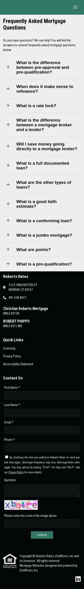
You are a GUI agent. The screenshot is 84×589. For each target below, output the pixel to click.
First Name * (12, 387)
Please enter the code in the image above (30, 515)
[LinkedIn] (78, 579)
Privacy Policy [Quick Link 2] (12, 356)
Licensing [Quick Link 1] (9, 348)
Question (10, 480)
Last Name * (12, 405)
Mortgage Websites (32, 565)
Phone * (9, 439)
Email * (8, 422)
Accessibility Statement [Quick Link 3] (18, 364)
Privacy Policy (16, 472)
